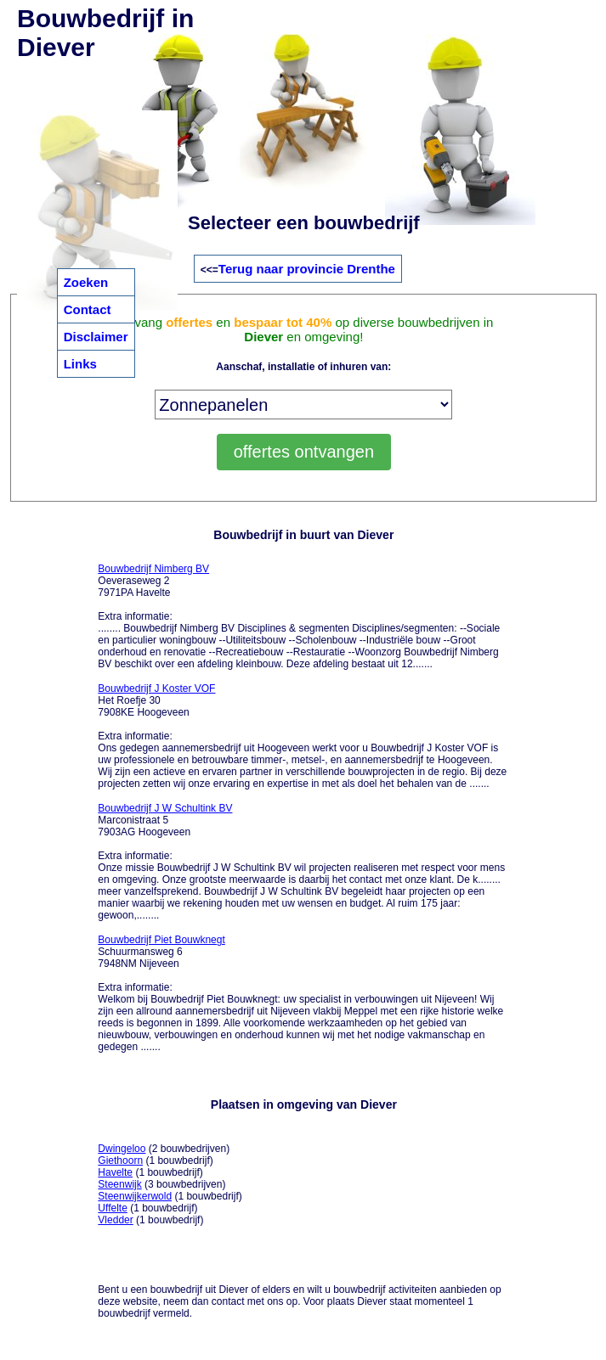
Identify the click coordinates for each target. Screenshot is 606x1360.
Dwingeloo (121, 1149)
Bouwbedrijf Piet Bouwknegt (161, 940)
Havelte (115, 1172)
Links (80, 364)
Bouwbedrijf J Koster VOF (156, 688)
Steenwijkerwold (135, 1196)
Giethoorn (120, 1160)
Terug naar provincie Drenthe (306, 268)
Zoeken (86, 282)
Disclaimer (96, 336)
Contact (87, 309)
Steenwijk (119, 1184)
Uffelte (112, 1208)
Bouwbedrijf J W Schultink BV (165, 808)
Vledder (115, 1220)
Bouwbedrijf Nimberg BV (153, 569)
